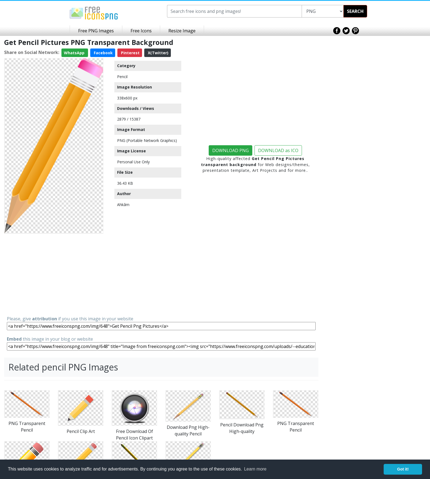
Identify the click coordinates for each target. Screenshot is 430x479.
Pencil (122, 76)
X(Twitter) (157, 52)
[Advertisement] (53, 274)
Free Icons (141, 31)
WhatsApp (75, 52)
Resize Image (182, 31)
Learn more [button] (255, 469)
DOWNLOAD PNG (230, 150)
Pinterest (130, 52)
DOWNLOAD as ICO (278, 150)
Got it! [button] (403, 469)
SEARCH (355, 11)
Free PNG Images (96, 31)
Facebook (103, 52)
